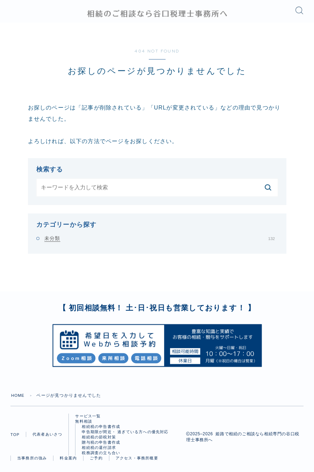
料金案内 (68, 462)
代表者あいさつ (47, 438)
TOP (15, 438)
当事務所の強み (32, 462)
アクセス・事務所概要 (137, 462)
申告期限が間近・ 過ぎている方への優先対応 (125, 436)
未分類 (159, 242)
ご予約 (96, 462)
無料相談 (83, 425)
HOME (18, 399)
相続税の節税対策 (99, 441)
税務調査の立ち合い (101, 457)
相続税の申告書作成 (101, 430)
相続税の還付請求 (99, 451)
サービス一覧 (88, 420)
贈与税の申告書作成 (101, 446)
